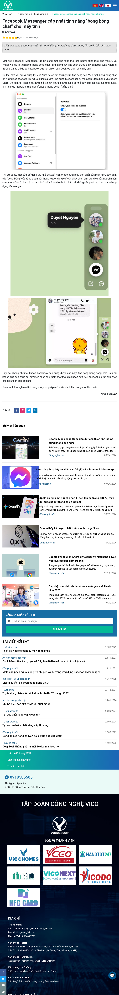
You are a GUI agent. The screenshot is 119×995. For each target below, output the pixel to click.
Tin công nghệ (23, 14)
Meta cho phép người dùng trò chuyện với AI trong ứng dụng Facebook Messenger (51, 662)
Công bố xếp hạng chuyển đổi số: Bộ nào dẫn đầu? (32, 726)
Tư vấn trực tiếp (16, 757)
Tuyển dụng (8, 680)
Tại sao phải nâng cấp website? (21, 705)
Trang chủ (7, 14)
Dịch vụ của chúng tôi (19, 750)
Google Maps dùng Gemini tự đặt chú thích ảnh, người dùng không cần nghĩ (77, 438)
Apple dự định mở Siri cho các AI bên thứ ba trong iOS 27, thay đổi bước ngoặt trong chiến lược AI (78, 495)
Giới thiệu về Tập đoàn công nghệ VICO (25, 673)
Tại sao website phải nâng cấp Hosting (25, 716)
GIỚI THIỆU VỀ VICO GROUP (16, 670)
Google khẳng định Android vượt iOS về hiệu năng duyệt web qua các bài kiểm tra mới (77, 551)
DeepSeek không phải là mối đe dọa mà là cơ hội (30, 737)
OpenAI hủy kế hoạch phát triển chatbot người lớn (71, 522)
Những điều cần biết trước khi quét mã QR (26, 694)
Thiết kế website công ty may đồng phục (26, 641)
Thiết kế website (10, 638)
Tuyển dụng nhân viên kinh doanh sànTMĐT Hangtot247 (35, 684)
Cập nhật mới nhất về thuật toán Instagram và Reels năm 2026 (78, 579)
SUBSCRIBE (59, 620)
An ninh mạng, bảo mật (14, 648)
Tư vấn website (10, 702)
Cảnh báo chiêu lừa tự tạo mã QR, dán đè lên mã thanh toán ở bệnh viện (44, 652)
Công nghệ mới (41, 14)
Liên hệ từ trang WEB (19, 744)
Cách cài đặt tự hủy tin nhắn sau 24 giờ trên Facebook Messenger (73, 466)
